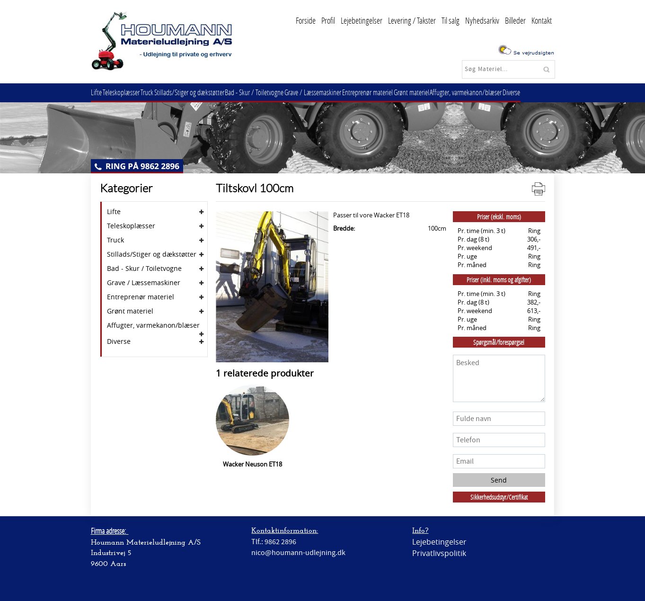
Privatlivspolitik (439, 553)
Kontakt (541, 20)
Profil (328, 20)
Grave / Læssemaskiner (329, 92)
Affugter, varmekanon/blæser (491, 92)
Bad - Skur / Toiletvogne (268, 92)
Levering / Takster (412, 20)
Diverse (539, 92)
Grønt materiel (433, 92)
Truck (154, 92)
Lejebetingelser (361, 20)
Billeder (515, 20)
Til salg (450, 20)
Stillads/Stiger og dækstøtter (200, 92)
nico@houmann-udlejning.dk (298, 552)
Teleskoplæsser (125, 92)
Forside (306, 20)
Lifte (98, 92)
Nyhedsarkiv (482, 20)
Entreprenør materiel (387, 92)
